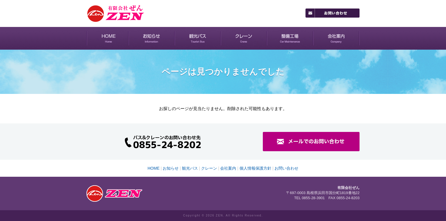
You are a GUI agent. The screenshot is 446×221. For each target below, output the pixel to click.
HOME (107, 38)
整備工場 (290, 38)
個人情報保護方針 (255, 168)
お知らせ (152, 38)
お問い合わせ (286, 168)
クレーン (244, 38)
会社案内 (336, 38)
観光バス (198, 38)
